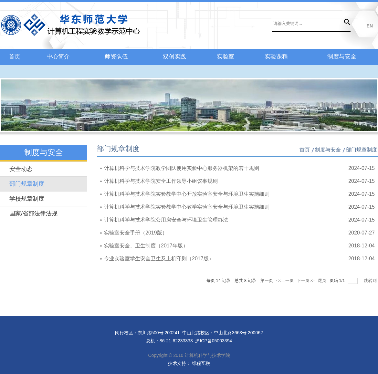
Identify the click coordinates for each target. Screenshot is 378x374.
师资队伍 (116, 56)
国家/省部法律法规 (33, 213)
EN (370, 25)
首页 (14, 56)
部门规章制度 (26, 184)
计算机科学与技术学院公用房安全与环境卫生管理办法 (166, 220)
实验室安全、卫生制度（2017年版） (146, 245)
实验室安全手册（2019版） (135, 232)
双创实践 (174, 56)
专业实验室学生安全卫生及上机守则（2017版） (159, 258)
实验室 (225, 56)
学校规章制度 (26, 198)
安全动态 (21, 169)
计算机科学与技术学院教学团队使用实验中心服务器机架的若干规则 (181, 168)
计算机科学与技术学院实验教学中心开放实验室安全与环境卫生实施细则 (186, 194)
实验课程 (276, 56)
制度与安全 (341, 56)
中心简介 (58, 56)
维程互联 (200, 363)
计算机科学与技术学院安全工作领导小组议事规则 (161, 181)
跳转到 (371, 280)
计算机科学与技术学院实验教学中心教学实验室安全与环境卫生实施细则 (186, 207)
